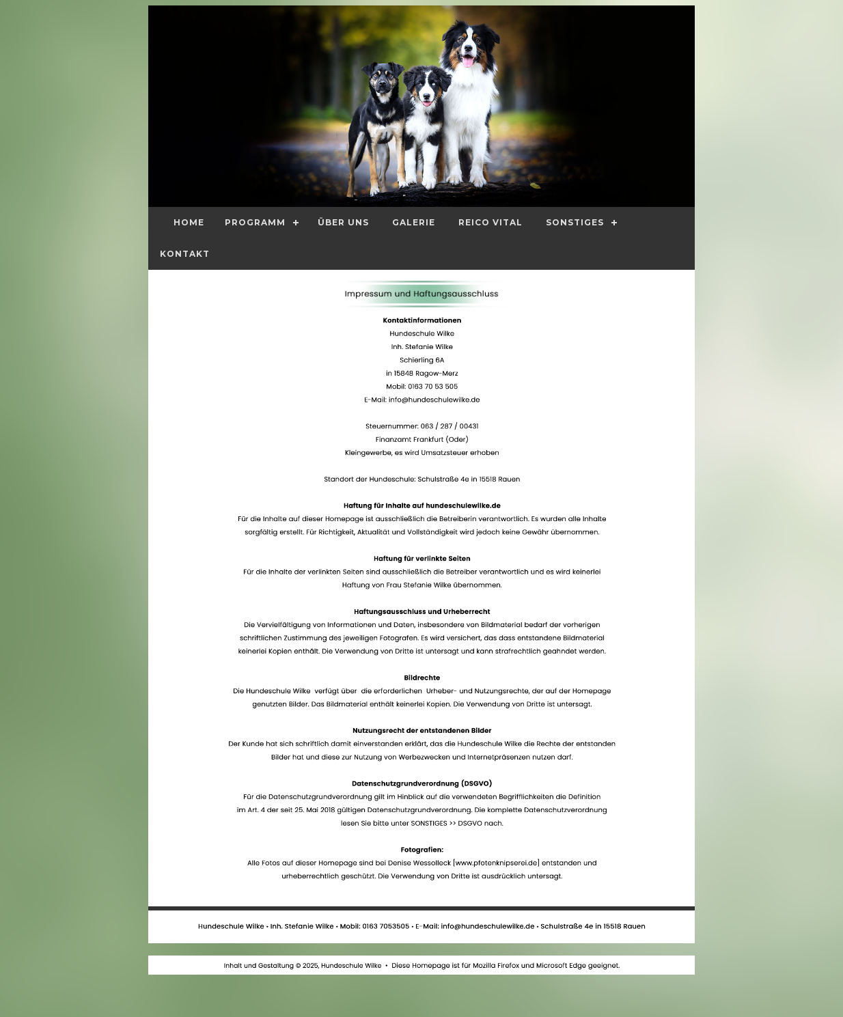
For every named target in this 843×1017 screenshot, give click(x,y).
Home (189, 222)
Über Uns (343, 222)
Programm (255, 222)
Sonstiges (575, 222)
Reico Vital (490, 222)
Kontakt (185, 254)
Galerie (413, 222)
